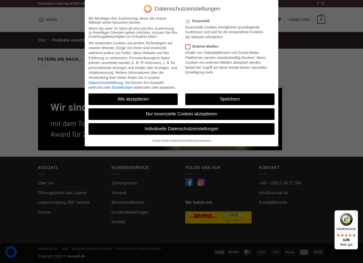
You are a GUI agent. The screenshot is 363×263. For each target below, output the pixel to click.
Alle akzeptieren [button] (133, 98)
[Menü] (355, 213)
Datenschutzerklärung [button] (183, 139)
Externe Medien (204, 46)
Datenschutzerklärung (105, 82)
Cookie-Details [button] (160, 139)
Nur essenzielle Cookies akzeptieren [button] (181, 113)
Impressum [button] (204, 139)
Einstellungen (122, 87)
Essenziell (199, 20)
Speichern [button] (230, 98)
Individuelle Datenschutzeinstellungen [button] (182, 128)
